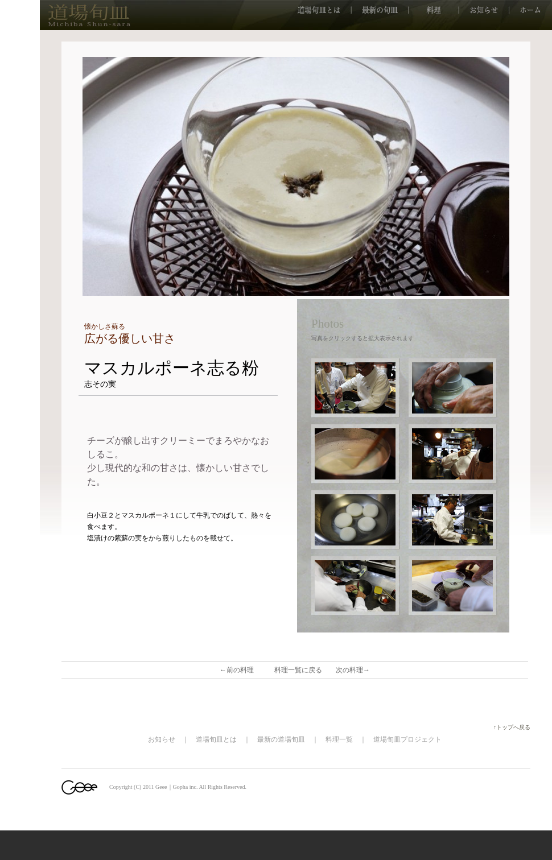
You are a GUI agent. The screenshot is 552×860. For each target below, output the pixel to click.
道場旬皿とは (216, 739)
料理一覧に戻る (298, 670)
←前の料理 (237, 670)
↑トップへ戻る (514, 727)
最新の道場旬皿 (281, 739)
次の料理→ (353, 670)
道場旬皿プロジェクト (407, 739)
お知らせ (161, 739)
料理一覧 (339, 739)
